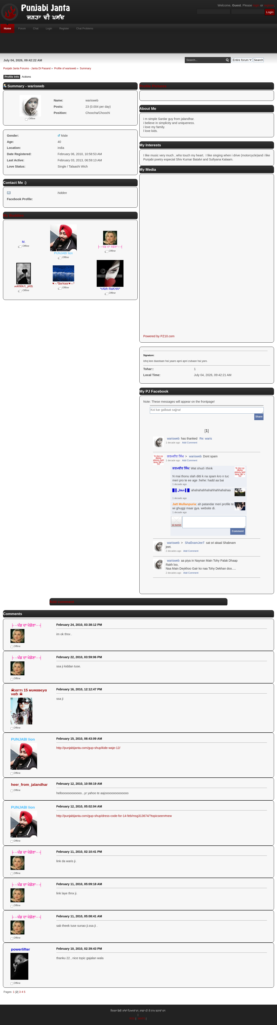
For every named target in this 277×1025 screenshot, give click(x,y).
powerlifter (20, 949)
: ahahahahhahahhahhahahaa (201, 490)
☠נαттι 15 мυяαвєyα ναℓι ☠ (29, 692)
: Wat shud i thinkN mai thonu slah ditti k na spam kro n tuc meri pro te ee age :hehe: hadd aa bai (200, 474)
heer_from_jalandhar (29, 784)
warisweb (173, 438)
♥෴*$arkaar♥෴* (63, 283)
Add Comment (189, 442)
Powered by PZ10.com (159, 336)
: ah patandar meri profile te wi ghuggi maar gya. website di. (203, 506)
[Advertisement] (138, 43)
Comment (238, 531)
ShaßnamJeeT (195, 542)
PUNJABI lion (63, 253)
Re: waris (205, 438)
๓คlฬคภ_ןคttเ (23, 286)
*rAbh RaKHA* (110, 288)
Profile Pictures (153, 86)
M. (23, 241)
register (269, 5)
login (256, 5)
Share (258, 416)
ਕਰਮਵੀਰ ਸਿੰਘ (175, 456)
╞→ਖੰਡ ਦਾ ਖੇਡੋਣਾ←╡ (110, 246)
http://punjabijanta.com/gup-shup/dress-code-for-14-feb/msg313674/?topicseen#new (114, 816)
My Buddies (13, 215)
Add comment (62, 602)
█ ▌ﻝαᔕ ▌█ (181, 490)
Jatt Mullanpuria (184, 504)
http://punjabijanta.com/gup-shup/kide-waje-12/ (88, 748)
